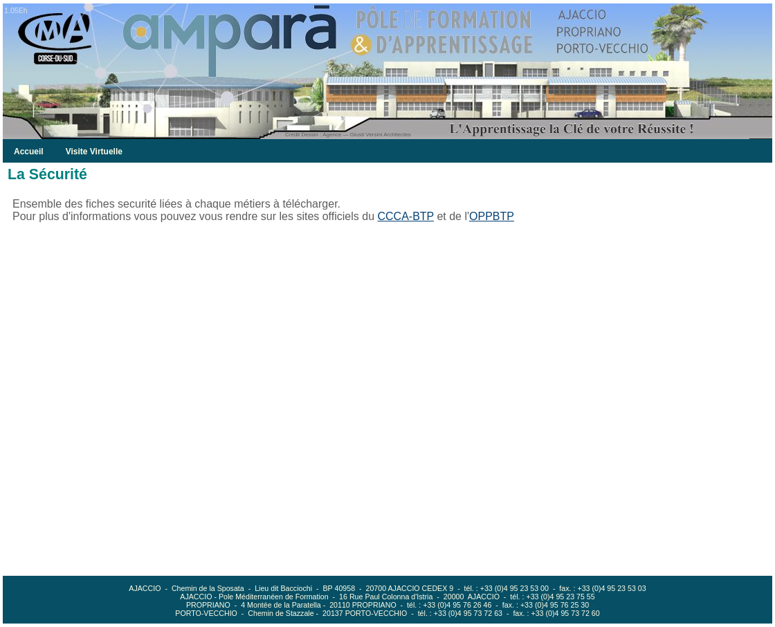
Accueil (29, 151)
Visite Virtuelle (94, 151)
